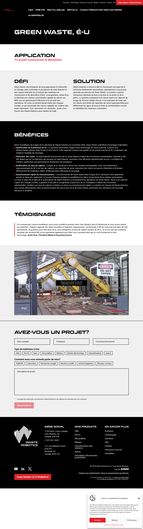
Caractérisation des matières (101, 10)
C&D (30, 10)
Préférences (132, 520)
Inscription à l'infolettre (33, 476)
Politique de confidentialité (89, 473)
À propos (66, 3)
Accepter (97, 520)
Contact (109, 3)
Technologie (75, 3)
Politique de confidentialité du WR (113, 525)
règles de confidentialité (121, 477)
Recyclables (56, 10)
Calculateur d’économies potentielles (86, 456)
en (114, 3)
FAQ (107, 442)
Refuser (115, 520)
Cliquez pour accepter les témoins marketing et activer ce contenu (71, 283)
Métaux (72, 10)
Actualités (109, 453)
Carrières (102, 3)
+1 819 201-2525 (51, 440)
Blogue (96, 3)
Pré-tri (40, 10)
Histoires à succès (86, 3)
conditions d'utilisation (107, 479)
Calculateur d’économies (129, 2)
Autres (78, 452)
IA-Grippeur (36, 16)
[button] (139, 498)
